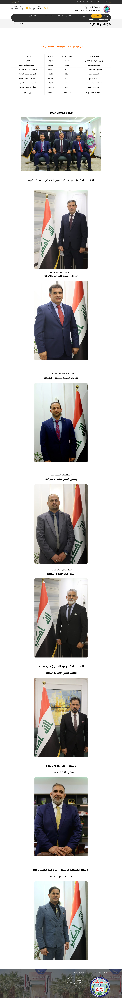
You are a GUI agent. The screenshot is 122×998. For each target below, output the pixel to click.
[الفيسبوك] (18, 2)
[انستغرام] (12, 2)
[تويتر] (15, 2)
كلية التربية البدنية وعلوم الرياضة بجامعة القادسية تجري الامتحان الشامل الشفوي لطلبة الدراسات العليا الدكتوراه (74, 981)
